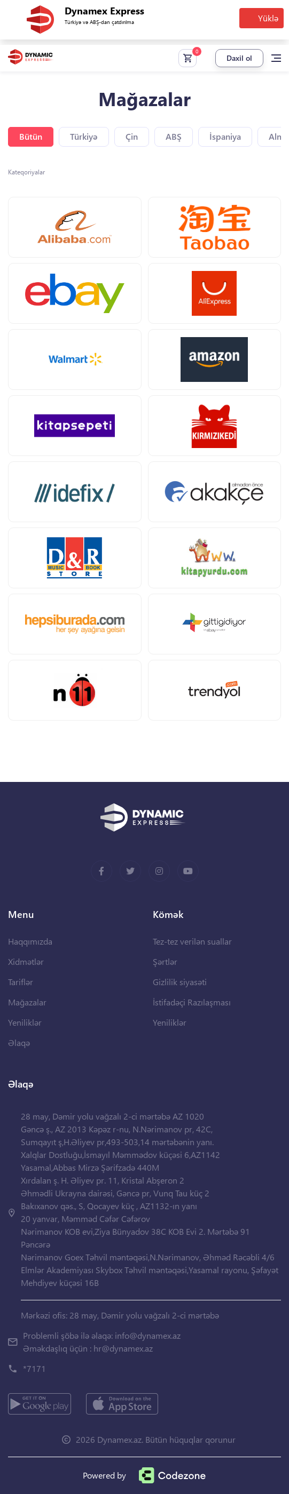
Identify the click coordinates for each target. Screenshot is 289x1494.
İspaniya (225, 136)
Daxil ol (239, 58)
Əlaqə (19, 1042)
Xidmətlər (26, 961)
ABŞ (174, 136)
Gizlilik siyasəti (180, 981)
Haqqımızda (30, 941)
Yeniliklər (25, 1022)
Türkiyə (84, 136)
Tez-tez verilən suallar (192, 941)
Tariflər (20, 981)
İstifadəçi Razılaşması (192, 1002)
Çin (132, 136)
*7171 (34, 1368)
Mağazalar (27, 1002)
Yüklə (268, 17)
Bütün (30, 136)
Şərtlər (165, 961)
